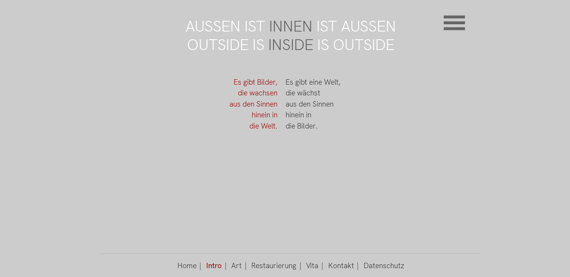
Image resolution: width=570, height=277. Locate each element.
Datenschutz (384, 265)
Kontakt (341, 265)
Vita (312, 265)
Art (236, 265)
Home (187, 265)
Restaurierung (273, 265)
